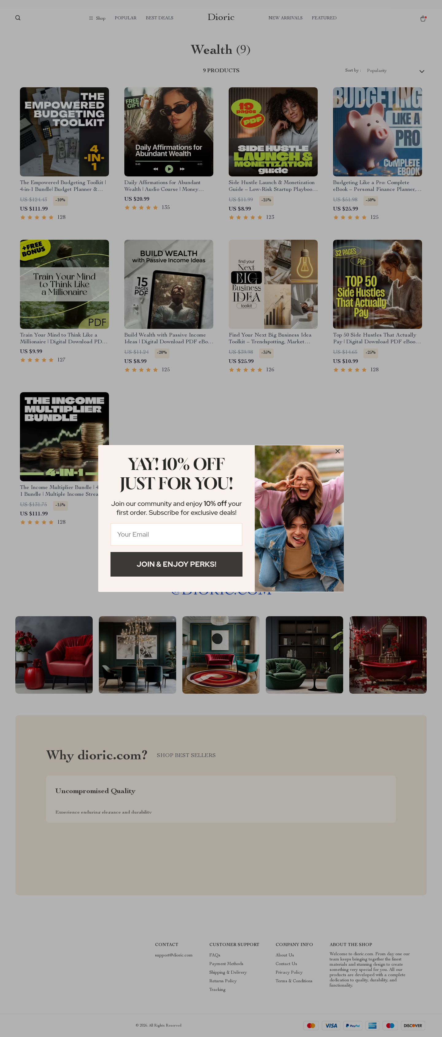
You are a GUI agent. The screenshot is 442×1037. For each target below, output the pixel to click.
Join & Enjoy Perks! (176, 564)
